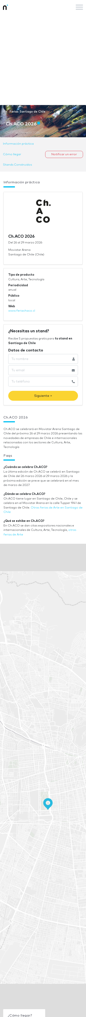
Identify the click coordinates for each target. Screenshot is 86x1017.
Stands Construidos (17, 164)
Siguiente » (43, 395)
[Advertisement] (43, 59)
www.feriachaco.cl (21, 310)
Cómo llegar (12, 154)
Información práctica (18, 143)
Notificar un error (64, 154)
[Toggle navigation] (79, 7)
